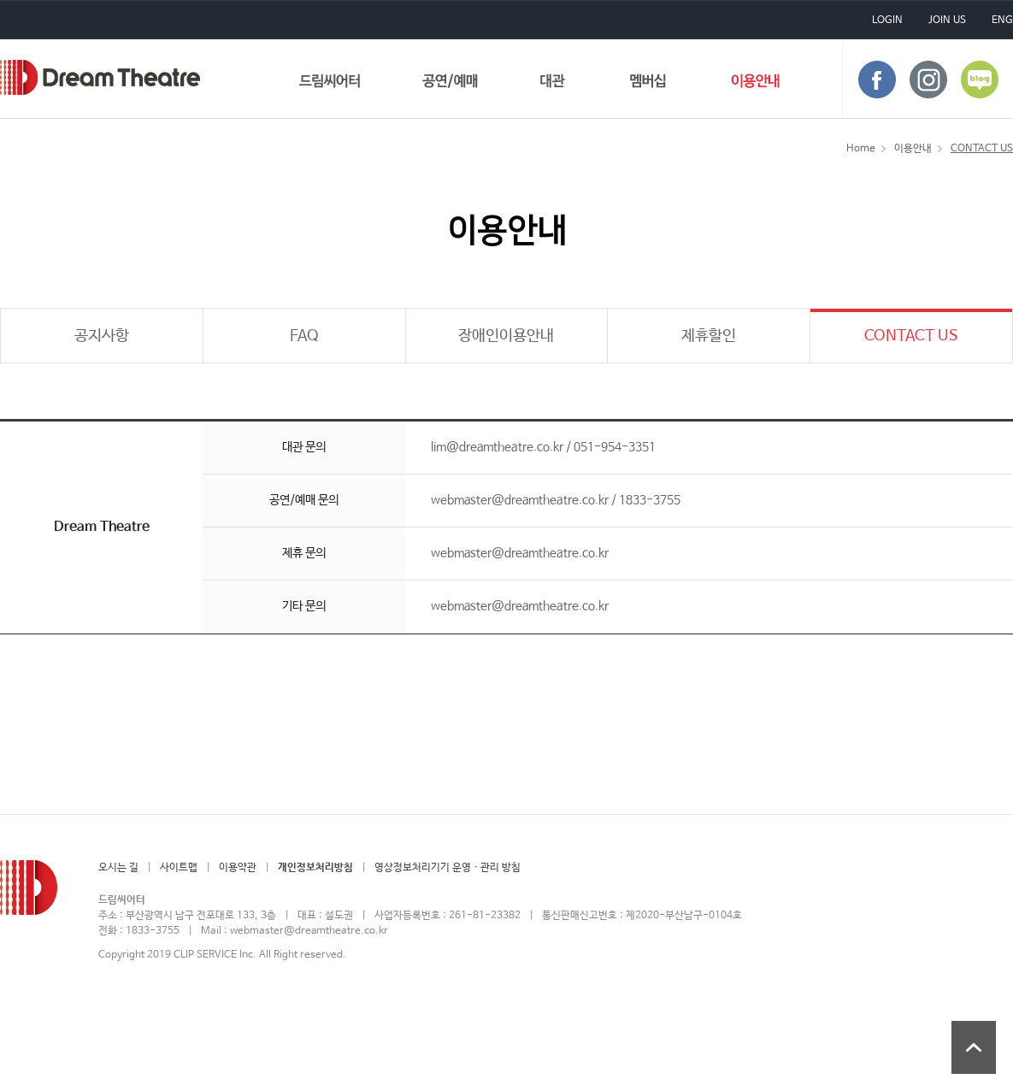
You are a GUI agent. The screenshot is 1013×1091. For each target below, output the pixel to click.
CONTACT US (911, 336)
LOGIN (887, 21)
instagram (928, 79)
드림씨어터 (100, 77)
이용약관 (237, 868)
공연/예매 (450, 84)
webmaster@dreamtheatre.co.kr (309, 931)
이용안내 (755, 84)
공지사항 (101, 336)
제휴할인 (708, 336)
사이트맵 (178, 868)
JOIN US (947, 21)
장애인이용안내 (506, 336)
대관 (553, 84)
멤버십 (648, 84)
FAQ (304, 336)
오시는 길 (118, 868)
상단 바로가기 (973, 1047)
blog (979, 79)
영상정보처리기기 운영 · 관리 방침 (447, 868)
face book (877, 79)
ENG (1002, 21)
